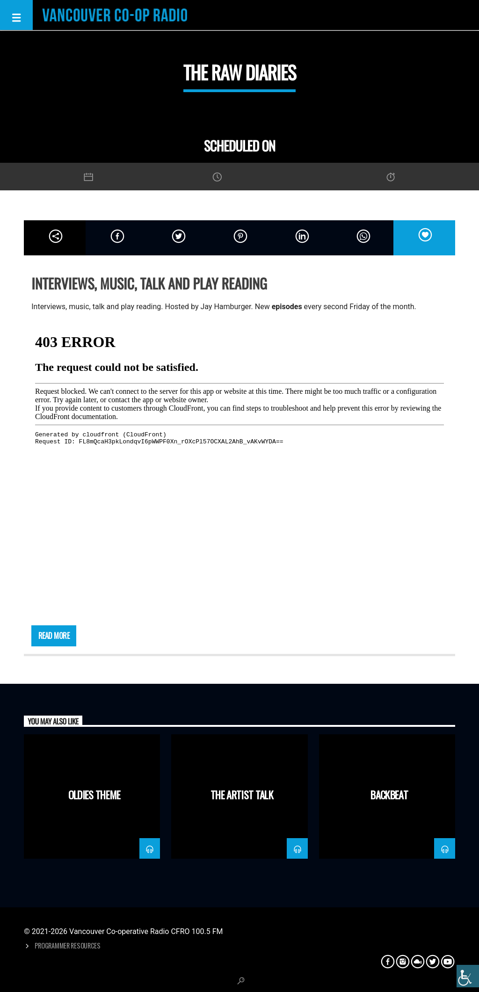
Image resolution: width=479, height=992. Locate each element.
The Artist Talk (241, 794)
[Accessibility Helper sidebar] (468, 976)
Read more (54, 635)
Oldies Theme (94, 794)
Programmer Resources (68, 945)
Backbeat (389, 794)
